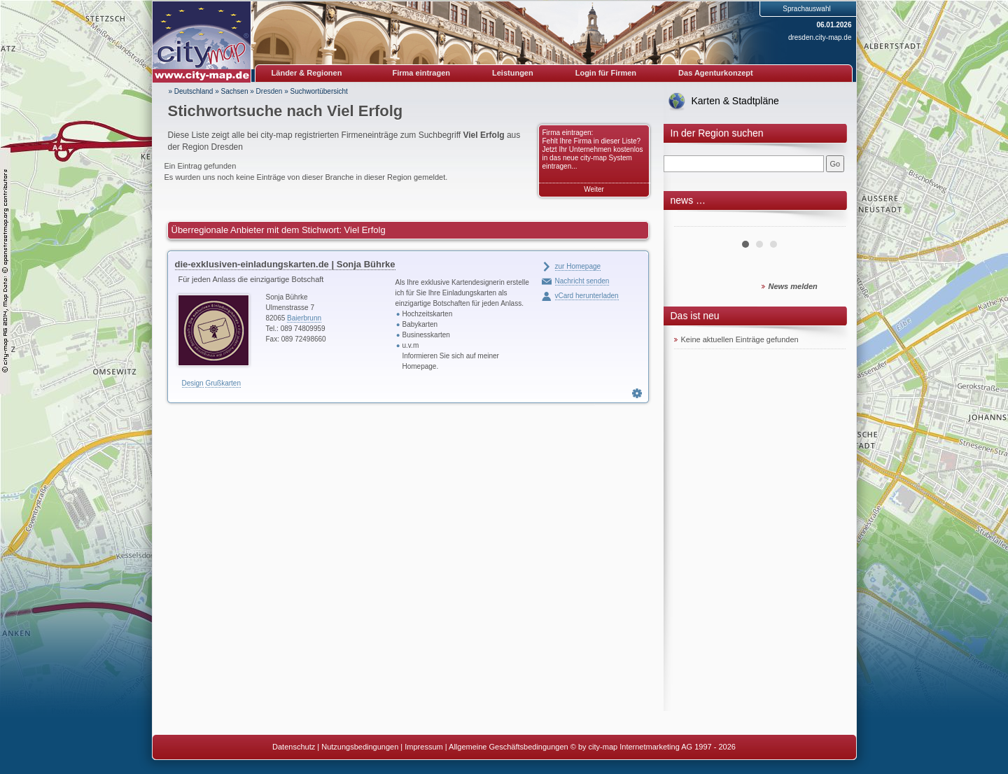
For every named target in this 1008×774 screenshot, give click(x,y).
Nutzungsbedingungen (359, 747)
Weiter (594, 189)
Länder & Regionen (307, 73)
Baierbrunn (304, 318)
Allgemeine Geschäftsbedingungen (508, 747)
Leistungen (512, 73)
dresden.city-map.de (820, 37)
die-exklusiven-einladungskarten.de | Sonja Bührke (285, 264)
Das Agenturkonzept (715, 73)
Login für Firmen (605, 73)
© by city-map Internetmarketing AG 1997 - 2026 (653, 747)
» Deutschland (191, 91)
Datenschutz (293, 747)
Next (827, 221)
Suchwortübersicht (319, 91)
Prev (692, 221)
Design (193, 383)
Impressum (423, 747)
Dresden (269, 91)
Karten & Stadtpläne (735, 100)
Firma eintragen (422, 73)
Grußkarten (223, 383)
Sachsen (234, 91)
